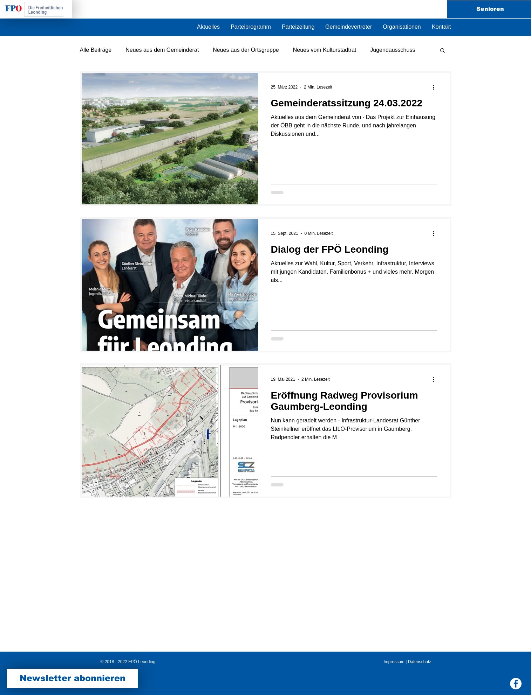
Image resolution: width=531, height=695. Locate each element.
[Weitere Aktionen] (436, 87)
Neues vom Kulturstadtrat (324, 50)
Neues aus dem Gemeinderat (162, 50)
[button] (401, 27)
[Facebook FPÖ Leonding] (516, 683)
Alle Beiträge (96, 50)
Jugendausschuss (392, 50)
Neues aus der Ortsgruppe (246, 50)
